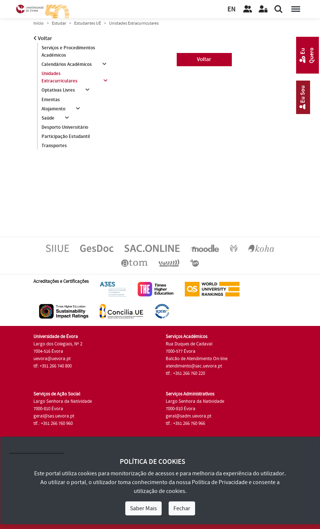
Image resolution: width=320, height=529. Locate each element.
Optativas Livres (58, 90)
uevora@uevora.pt (52, 358)
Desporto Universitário (65, 127)
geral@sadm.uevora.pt (188, 416)
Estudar (59, 23)
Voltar (42, 38)
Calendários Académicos (67, 64)
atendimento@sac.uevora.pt (194, 366)
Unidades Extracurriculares (60, 77)
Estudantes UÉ (87, 23)
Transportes (54, 145)
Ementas (51, 99)
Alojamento (53, 109)
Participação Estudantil (66, 136)
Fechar (181, 508)
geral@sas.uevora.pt (53, 416)
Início (38, 23)
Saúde (48, 118)
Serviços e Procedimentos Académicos (68, 51)
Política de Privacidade (220, 482)
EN (231, 9)
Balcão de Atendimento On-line (196, 358)
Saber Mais (143, 508)
